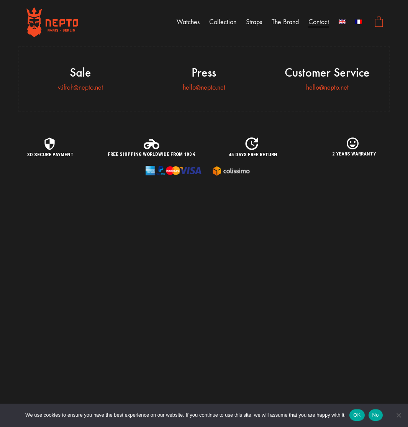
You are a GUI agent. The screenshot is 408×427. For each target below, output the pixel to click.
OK (356, 415)
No (375, 415)
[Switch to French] (358, 22)
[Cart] (379, 22)
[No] (398, 415)
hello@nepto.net (204, 87)
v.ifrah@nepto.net (80, 87)
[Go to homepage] (53, 22)
